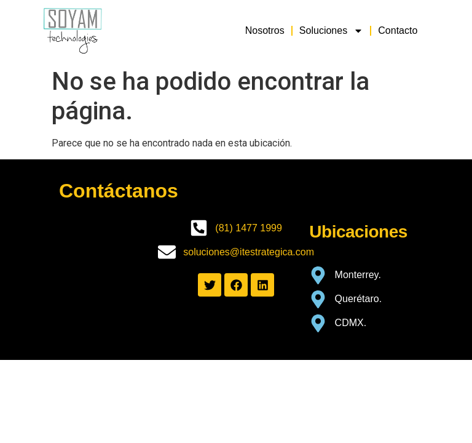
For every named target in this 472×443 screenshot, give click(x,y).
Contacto (397, 30)
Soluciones (331, 31)
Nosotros (265, 30)
